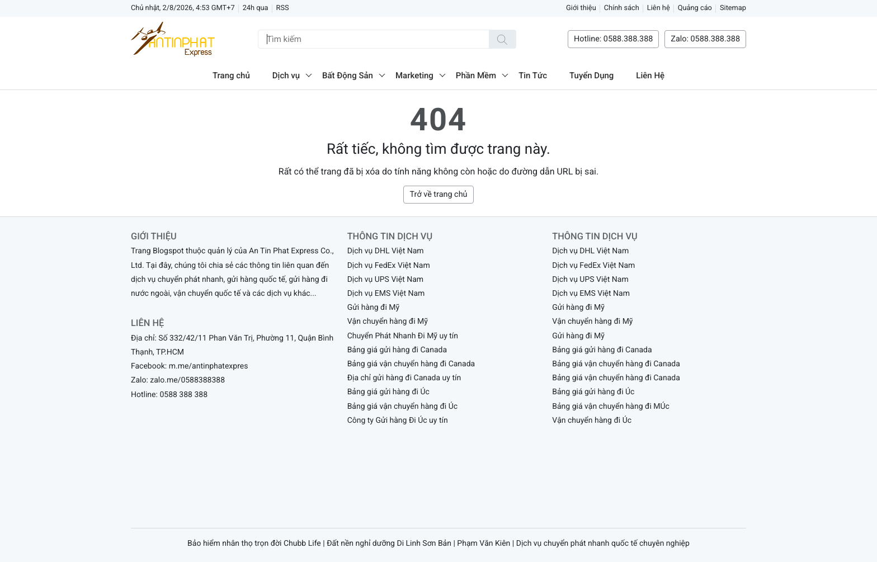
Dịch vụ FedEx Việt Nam (388, 265)
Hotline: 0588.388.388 (613, 39)
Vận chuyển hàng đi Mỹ (387, 321)
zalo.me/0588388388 (187, 380)
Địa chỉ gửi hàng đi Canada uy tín (404, 378)
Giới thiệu (581, 8)
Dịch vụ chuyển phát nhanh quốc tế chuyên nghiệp (603, 543)
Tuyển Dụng (591, 75)
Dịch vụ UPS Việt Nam (385, 279)
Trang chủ (231, 75)
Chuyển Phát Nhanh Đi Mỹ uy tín (402, 336)
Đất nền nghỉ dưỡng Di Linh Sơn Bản (389, 543)
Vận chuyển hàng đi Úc (591, 420)
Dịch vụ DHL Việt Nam (385, 251)
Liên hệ (658, 8)
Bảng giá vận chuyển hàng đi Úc (402, 406)
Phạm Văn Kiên (483, 543)
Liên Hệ (650, 75)
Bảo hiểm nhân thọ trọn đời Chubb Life (254, 543)
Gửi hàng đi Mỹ (373, 307)
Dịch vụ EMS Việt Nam (386, 293)
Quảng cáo (695, 8)
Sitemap (733, 8)
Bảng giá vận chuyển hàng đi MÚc (610, 406)
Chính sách (621, 8)
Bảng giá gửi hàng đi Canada (397, 350)
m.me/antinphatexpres (208, 366)
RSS (282, 8)
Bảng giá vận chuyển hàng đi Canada (411, 364)
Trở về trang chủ (438, 194)
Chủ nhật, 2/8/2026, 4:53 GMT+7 (183, 8)
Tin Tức (532, 75)
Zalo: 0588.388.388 (705, 39)
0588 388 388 (183, 394)
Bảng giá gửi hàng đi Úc (388, 392)
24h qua (255, 8)
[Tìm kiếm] (502, 39)
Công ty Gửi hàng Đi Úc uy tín (397, 420)
